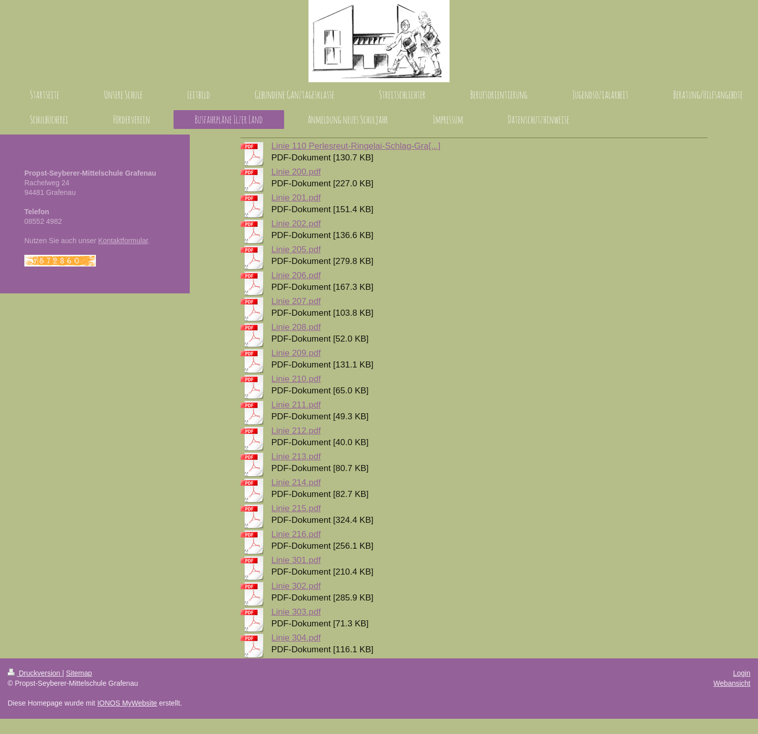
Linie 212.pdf (296, 431)
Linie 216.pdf (296, 534)
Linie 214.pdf (296, 482)
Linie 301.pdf (296, 560)
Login (741, 673)
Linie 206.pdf (296, 275)
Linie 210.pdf (296, 379)
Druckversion (35, 673)
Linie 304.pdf (296, 638)
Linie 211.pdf (296, 405)
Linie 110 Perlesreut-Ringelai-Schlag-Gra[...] (356, 146)
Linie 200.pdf (296, 172)
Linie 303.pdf (296, 612)
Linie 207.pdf (296, 301)
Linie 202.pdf (296, 223)
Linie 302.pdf (296, 586)
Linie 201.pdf (296, 198)
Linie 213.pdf (296, 456)
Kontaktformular (123, 241)
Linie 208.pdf (296, 327)
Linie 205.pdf (296, 249)
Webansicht (731, 683)
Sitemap (79, 673)
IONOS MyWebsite (127, 703)
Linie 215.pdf (296, 508)
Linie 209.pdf (296, 353)
